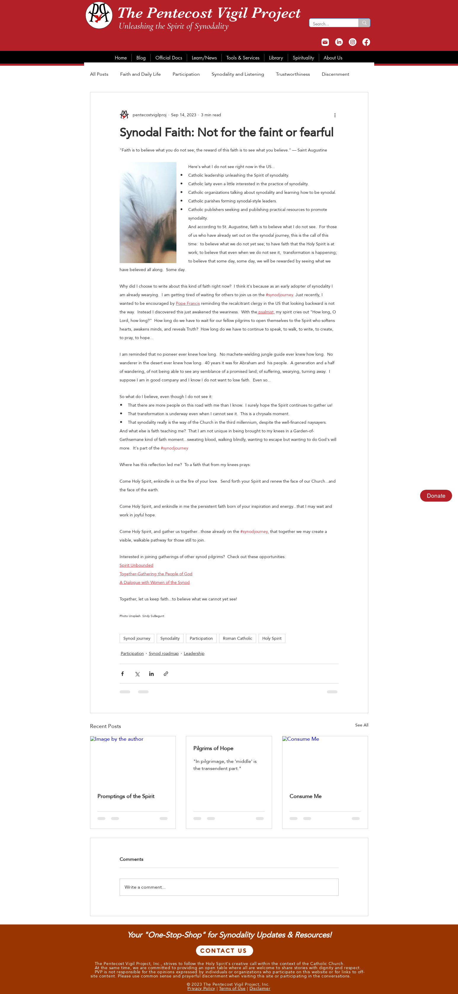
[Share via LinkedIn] (151, 673)
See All (361, 725)
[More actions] (335, 114)
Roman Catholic (237, 638)
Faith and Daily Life (140, 74)
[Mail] (325, 42)
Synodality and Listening (238, 74)
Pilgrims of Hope (213, 748)
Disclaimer (260, 988)
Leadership (194, 653)
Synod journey (136, 638)
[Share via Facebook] (122, 673)
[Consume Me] (325, 760)
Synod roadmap (164, 653)
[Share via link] (166, 673)
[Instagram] (352, 42)
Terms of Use (232, 988)
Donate (436, 495)
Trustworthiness (293, 74)
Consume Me (306, 796)
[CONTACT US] (224, 950)
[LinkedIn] (339, 42)
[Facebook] (366, 42)
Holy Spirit (272, 638)
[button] (141, 58)
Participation (186, 74)
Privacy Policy (201, 988)
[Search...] (329, 24)
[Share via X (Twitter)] (137, 673)
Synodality (170, 638)
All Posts (99, 74)
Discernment (335, 74)
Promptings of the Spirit (125, 796)
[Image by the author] (133, 760)
